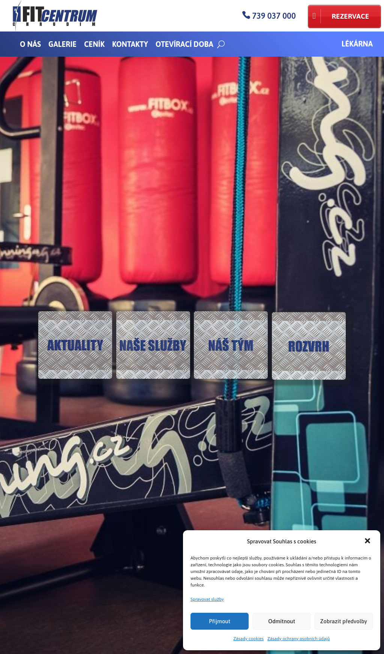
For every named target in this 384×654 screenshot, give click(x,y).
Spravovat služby (207, 599)
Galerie (62, 44)
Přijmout (219, 621)
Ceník (94, 44)
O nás (30, 44)
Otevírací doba (184, 44)
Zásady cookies (248, 638)
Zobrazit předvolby (343, 621)
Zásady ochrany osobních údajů (298, 638)
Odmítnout (281, 621)
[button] (368, 541)
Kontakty (130, 44)
